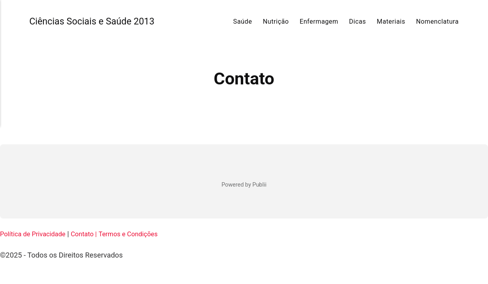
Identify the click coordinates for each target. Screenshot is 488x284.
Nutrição (276, 21)
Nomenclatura (437, 21)
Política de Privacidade (36, 234)
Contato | (92, 234)
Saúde (242, 21)
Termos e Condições (142, 234)
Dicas (357, 21)
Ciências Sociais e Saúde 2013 (99, 21)
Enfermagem (319, 21)
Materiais (391, 21)
